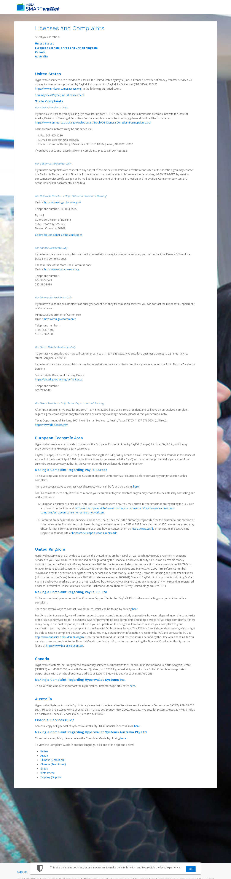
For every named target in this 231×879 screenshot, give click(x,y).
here (136, 486)
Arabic (44, 755)
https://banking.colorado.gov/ (62, 202)
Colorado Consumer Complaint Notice (58, 235)
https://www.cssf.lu (143, 529)
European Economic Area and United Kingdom (66, 48)
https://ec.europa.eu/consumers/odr (94, 533)
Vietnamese (47, 773)
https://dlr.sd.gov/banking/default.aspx (59, 379)
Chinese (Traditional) (53, 764)
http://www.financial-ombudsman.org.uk (59, 637)
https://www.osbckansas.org (61, 269)
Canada (40, 52)
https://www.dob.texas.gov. (51, 425)
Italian (44, 751)
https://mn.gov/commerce (60, 319)
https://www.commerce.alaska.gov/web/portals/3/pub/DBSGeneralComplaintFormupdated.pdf (93, 122)
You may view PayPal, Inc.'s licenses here (59, 95)
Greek (44, 768)
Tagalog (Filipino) (50, 777)
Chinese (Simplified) (52, 760)
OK (191, 869)
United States (44, 43)
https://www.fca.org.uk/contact (64, 646)
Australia (41, 56)
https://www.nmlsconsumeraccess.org (58, 88)
